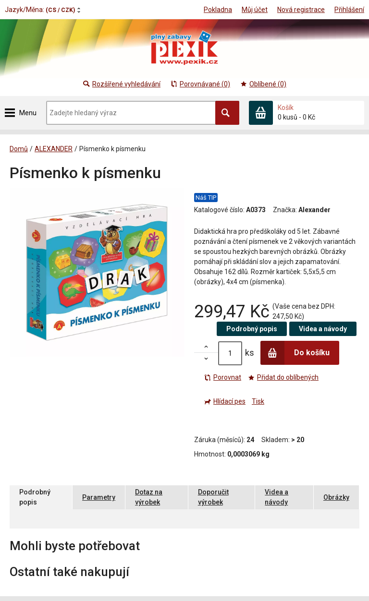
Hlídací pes (225, 401)
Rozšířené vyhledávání (121, 84)
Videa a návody (323, 329)
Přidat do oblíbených (283, 377)
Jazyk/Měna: (40, 9)
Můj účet (255, 9)
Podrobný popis (251, 329)
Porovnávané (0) (200, 84)
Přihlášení (349, 9)
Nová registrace (301, 9)
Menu (28, 113)
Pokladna (218, 9)
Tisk (258, 401)
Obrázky (336, 497)
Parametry (98, 497)
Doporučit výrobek (213, 497)
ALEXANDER (54, 149)
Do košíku (295, 353)
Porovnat (222, 377)
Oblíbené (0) (263, 84)
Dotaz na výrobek (148, 497)
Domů (19, 149)
